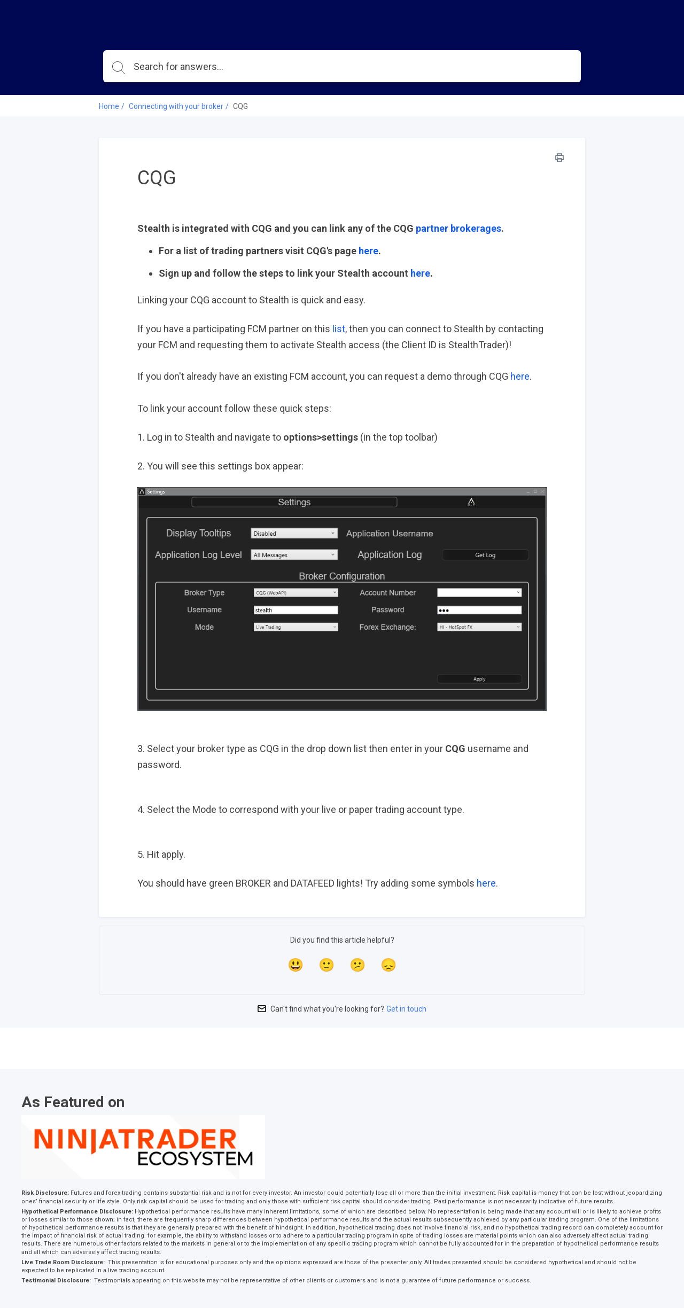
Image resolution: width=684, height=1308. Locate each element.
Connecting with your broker (176, 106)
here (368, 250)
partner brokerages (458, 228)
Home (109, 106)
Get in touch (406, 1009)
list (338, 328)
